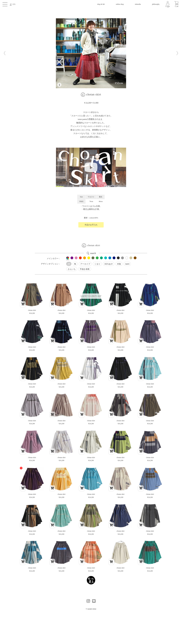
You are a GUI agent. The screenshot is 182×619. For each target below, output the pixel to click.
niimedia (138, 4)
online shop (120, 4)
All (69, 264)
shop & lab (101, 4)
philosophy (156, 4)
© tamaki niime (91, 609)
